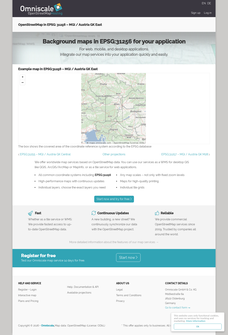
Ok (197, 326)
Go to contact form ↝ (177, 307)
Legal (119, 289)
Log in (208, 12)
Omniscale (47, 325)
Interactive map (27, 295)
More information (195, 321)
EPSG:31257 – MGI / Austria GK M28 (184, 154)
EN (204, 3)
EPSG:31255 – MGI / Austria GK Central (45, 154)
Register (23, 289)
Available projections (79, 292)
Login (33, 289)
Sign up (195, 12)
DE (209, 3)
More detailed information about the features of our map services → (114, 242)
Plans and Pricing (28, 300)
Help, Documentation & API (83, 286)
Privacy (120, 300)
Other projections (114, 154)
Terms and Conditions (128, 295)
